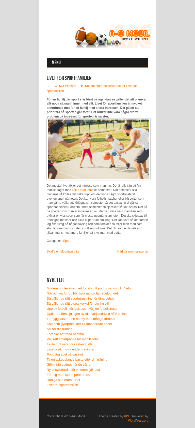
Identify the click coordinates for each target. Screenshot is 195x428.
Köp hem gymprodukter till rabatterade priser (79, 324)
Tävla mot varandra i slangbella (70, 344)
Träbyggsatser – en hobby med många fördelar (81, 319)
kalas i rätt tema (82, 190)
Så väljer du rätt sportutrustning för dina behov (81, 298)
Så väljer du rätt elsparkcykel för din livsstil (78, 303)
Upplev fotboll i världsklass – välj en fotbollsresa (82, 309)
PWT (127, 416)
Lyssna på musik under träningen (71, 349)
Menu (56, 63)
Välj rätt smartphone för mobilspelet (73, 339)
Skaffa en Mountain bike (63, 251)
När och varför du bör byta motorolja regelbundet (82, 293)
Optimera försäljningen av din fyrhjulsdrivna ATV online (87, 314)
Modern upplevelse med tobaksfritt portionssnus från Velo (89, 288)
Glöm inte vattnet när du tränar (69, 364)
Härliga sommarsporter (132, 251)
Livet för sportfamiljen (62, 385)
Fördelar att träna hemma (65, 334)
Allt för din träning (59, 329)
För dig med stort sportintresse (69, 375)
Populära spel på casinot (65, 354)
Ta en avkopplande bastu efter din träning (77, 359)
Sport (67, 241)
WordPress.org (138, 420)
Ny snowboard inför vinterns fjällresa (73, 370)
